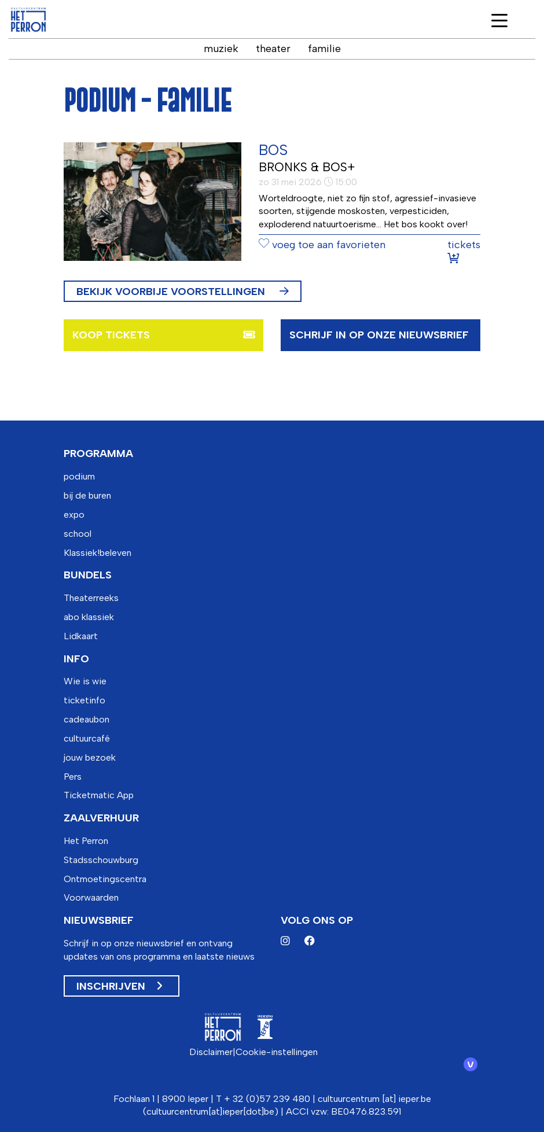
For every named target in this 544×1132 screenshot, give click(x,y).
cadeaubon (86, 719)
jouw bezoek (90, 757)
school (77, 533)
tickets (463, 250)
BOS (273, 150)
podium (79, 476)
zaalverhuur (101, 818)
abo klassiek (89, 616)
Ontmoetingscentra (105, 878)
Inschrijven (119, 986)
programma (98, 453)
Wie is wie (85, 681)
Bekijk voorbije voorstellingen (182, 291)
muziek (221, 48)
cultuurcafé (87, 738)
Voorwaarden (91, 897)
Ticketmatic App (99, 795)
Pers (73, 776)
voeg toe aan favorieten (322, 245)
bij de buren (87, 495)
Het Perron (86, 840)
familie (324, 48)
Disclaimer (211, 1051)
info (76, 658)
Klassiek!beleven (97, 552)
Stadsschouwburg (101, 859)
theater (273, 48)
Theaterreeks (91, 597)
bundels (88, 575)
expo (74, 514)
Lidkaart (81, 635)
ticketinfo (84, 700)
